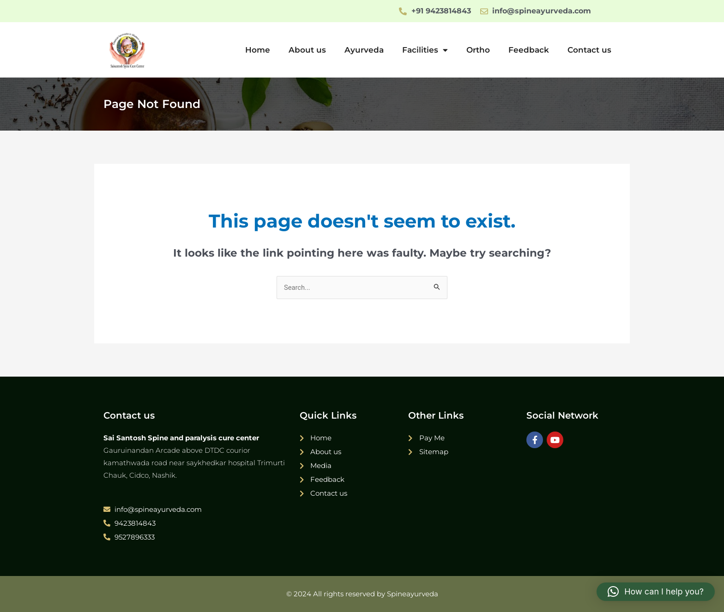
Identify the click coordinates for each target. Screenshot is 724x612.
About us (307, 49)
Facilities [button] (425, 50)
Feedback (528, 49)
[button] (656, 591)
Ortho (478, 49)
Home (257, 49)
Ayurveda (364, 49)
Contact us (589, 49)
